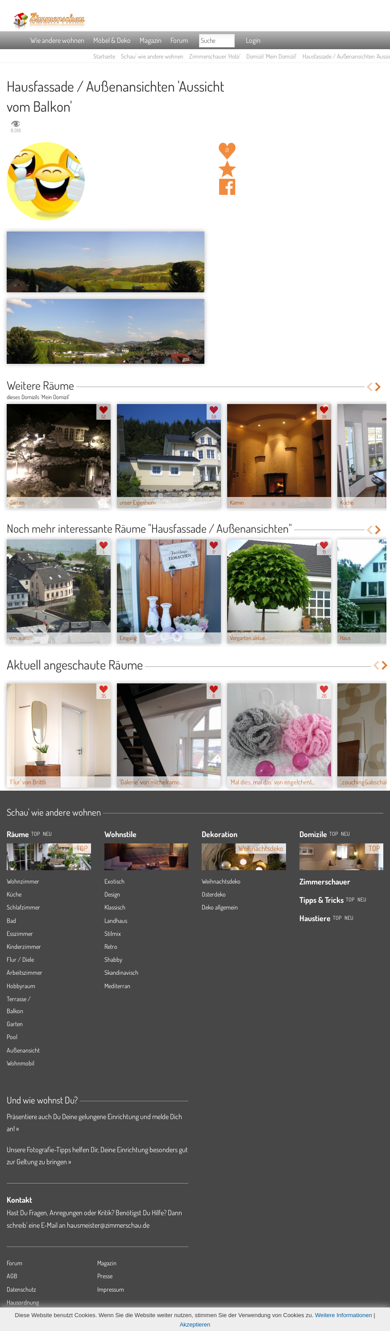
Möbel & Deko (112, 40)
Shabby (113, 959)
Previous (369, 386)
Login (253, 40)
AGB (12, 1276)
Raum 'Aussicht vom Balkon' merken (227, 169)
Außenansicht (23, 1050)
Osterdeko (214, 894)
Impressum (110, 1289)
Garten (15, 1024)
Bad (11, 920)
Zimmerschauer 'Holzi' (215, 56)
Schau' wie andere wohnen (152, 56)
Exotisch (114, 881)
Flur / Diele (20, 959)
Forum (179, 40)
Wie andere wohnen (57, 40)
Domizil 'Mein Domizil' (271, 56)
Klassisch (114, 907)
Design (112, 894)
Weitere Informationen (343, 1315)
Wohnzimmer (23, 881)
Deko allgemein (220, 907)
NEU (47, 833)
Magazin (151, 40)
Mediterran (117, 986)
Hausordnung (23, 1302)
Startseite (104, 56)
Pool (12, 1036)
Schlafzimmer (23, 907)
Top (333, 833)
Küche (14, 894)
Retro (110, 946)
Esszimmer (20, 933)
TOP (35, 833)
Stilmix (112, 933)
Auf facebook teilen (227, 187)
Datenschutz (21, 1289)
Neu (345, 833)
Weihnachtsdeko (221, 881)
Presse (104, 1276)
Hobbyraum (21, 986)
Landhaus (115, 920)
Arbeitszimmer (24, 972)
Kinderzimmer (24, 946)
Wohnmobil (20, 1063)
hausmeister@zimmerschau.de (108, 1225)
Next (378, 386)
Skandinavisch (121, 972)
